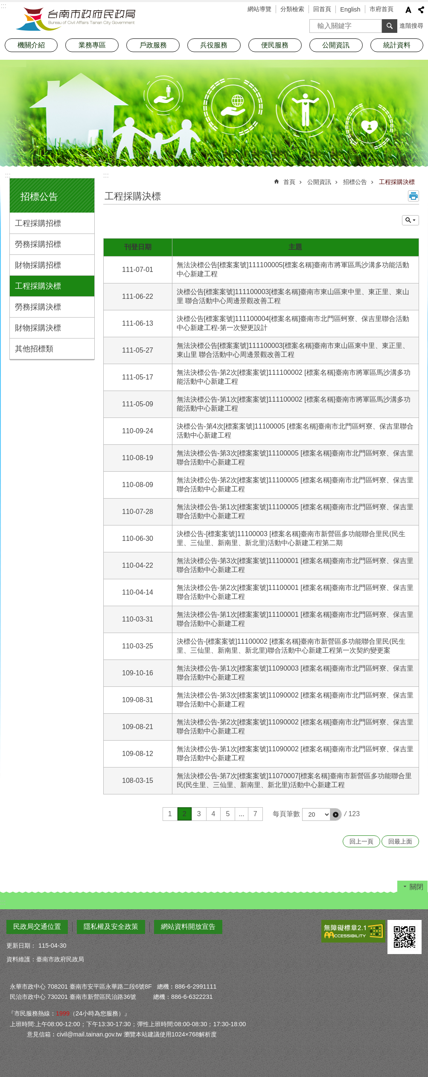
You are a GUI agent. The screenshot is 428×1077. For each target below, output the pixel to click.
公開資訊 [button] (335, 45)
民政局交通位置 (37, 926)
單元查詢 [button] (410, 220)
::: (8, 175)
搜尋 (316, 23)
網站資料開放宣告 (188, 926)
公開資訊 (319, 181)
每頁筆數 (286, 813)
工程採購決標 (38, 286)
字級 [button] (408, 9)
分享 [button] (421, 9)
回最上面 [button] (400, 841)
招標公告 (39, 196)
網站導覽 (259, 9)
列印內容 (413, 195)
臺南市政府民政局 (75, 19)
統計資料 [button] (397, 45)
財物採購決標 (38, 328)
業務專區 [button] (92, 45)
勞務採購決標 (38, 307)
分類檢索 (292, 9)
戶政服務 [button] (153, 45)
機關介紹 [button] (31, 45)
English (350, 9)
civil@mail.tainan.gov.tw (89, 1034)
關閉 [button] (416, 886)
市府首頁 (381, 9)
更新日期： (21, 945)
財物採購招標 (38, 265)
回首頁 (322, 9)
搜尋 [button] (389, 26)
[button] (336, 814)
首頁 (289, 181)
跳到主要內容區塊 (4, 4)
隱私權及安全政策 (111, 926)
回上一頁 (361, 841)
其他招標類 (34, 348)
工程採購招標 (38, 223)
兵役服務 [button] (213, 45)
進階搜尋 (411, 25)
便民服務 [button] (274, 45)
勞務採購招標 (38, 244)
